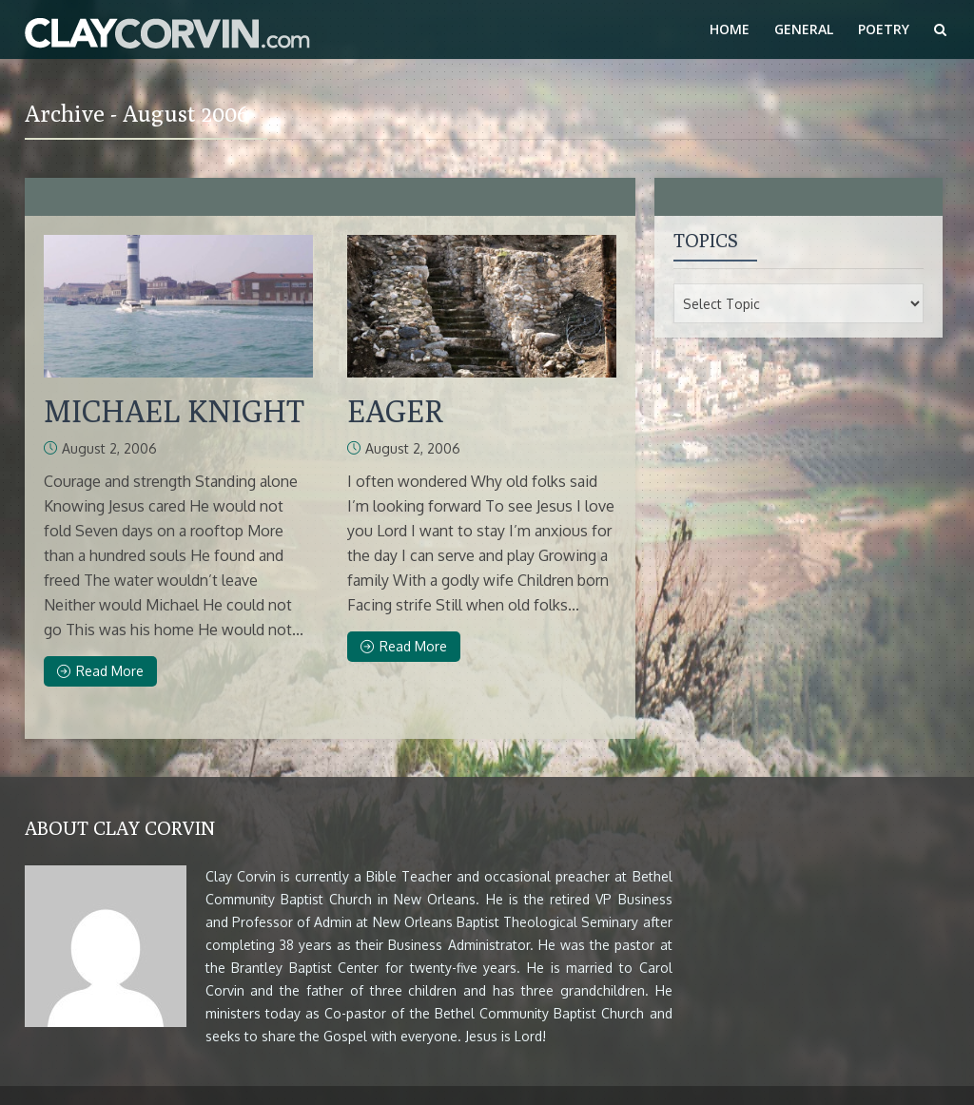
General (803, 29)
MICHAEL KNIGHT (174, 411)
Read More (100, 671)
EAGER (395, 411)
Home (730, 29)
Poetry (883, 29)
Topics (705, 240)
